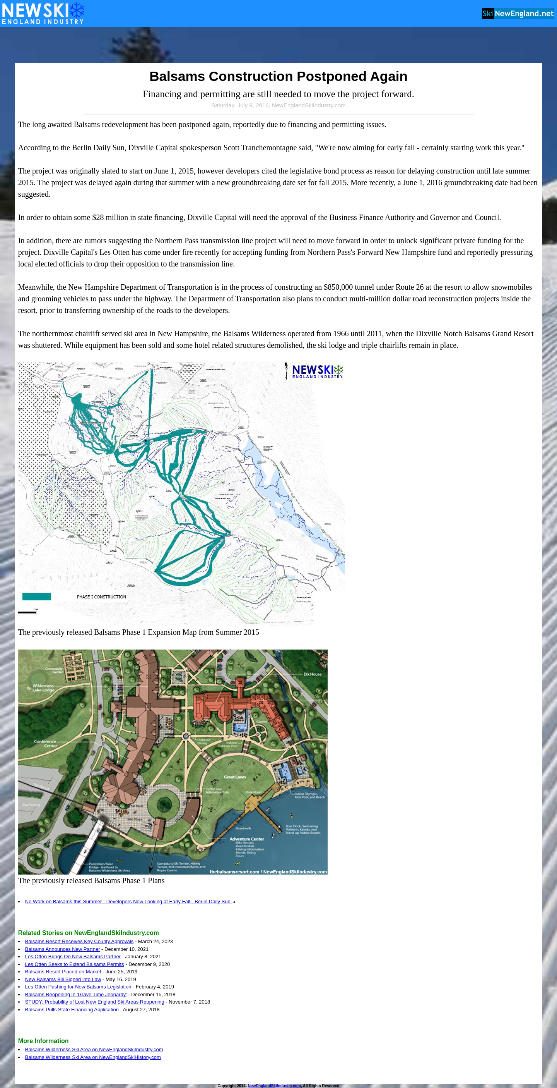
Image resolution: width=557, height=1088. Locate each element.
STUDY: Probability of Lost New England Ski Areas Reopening (94, 1002)
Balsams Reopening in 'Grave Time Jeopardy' (76, 994)
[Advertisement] (278, 45)
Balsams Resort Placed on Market (63, 972)
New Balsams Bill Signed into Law (63, 979)
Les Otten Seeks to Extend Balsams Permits (74, 964)
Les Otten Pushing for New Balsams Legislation (78, 987)
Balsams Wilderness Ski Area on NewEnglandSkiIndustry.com (94, 1049)
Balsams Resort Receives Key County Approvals (79, 941)
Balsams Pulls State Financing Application (72, 1009)
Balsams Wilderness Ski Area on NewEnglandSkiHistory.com (93, 1057)
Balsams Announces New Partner (62, 949)
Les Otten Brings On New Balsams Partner (73, 956)
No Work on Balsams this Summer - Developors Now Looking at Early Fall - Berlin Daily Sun (130, 901)
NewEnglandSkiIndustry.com (274, 1086)
